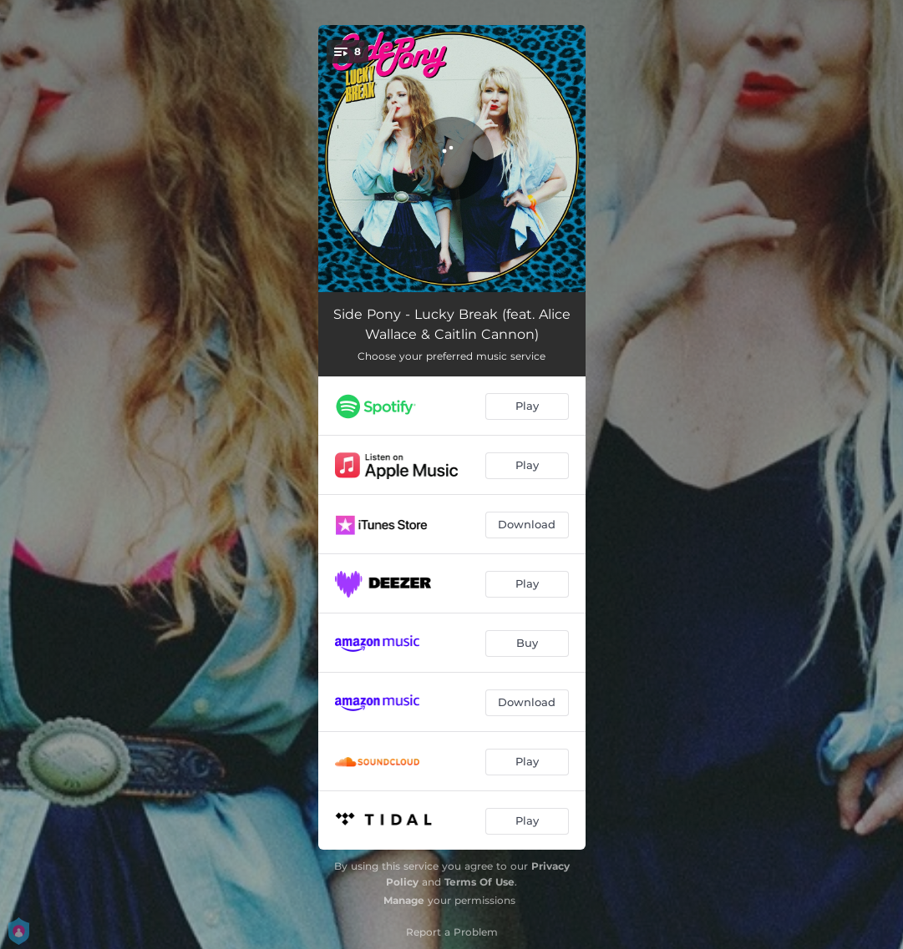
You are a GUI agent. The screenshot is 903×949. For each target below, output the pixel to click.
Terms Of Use (479, 882)
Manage (403, 900)
